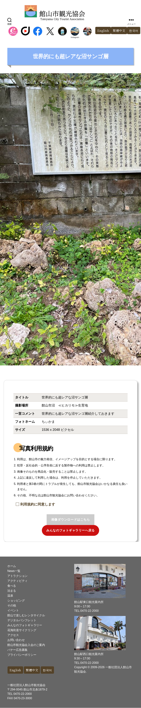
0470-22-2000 (22, 694)
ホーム (11, 566)
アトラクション (17, 575)
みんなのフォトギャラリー (24, 625)
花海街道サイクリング (21, 630)
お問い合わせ (16, 640)
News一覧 (13, 570)
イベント (13, 610)
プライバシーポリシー (21, 654)
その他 (11, 605)
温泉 (10, 595)
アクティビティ (17, 580)
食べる (11, 585)
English (101, 30)
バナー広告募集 (17, 649)
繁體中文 (118, 30)
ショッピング (16, 600)
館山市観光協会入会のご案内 (26, 644)
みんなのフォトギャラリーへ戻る (70, 530)
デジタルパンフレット (21, 620)
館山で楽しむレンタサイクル (26, 615)
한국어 (49, 670)
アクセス (13, 635)
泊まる (11, 590)
